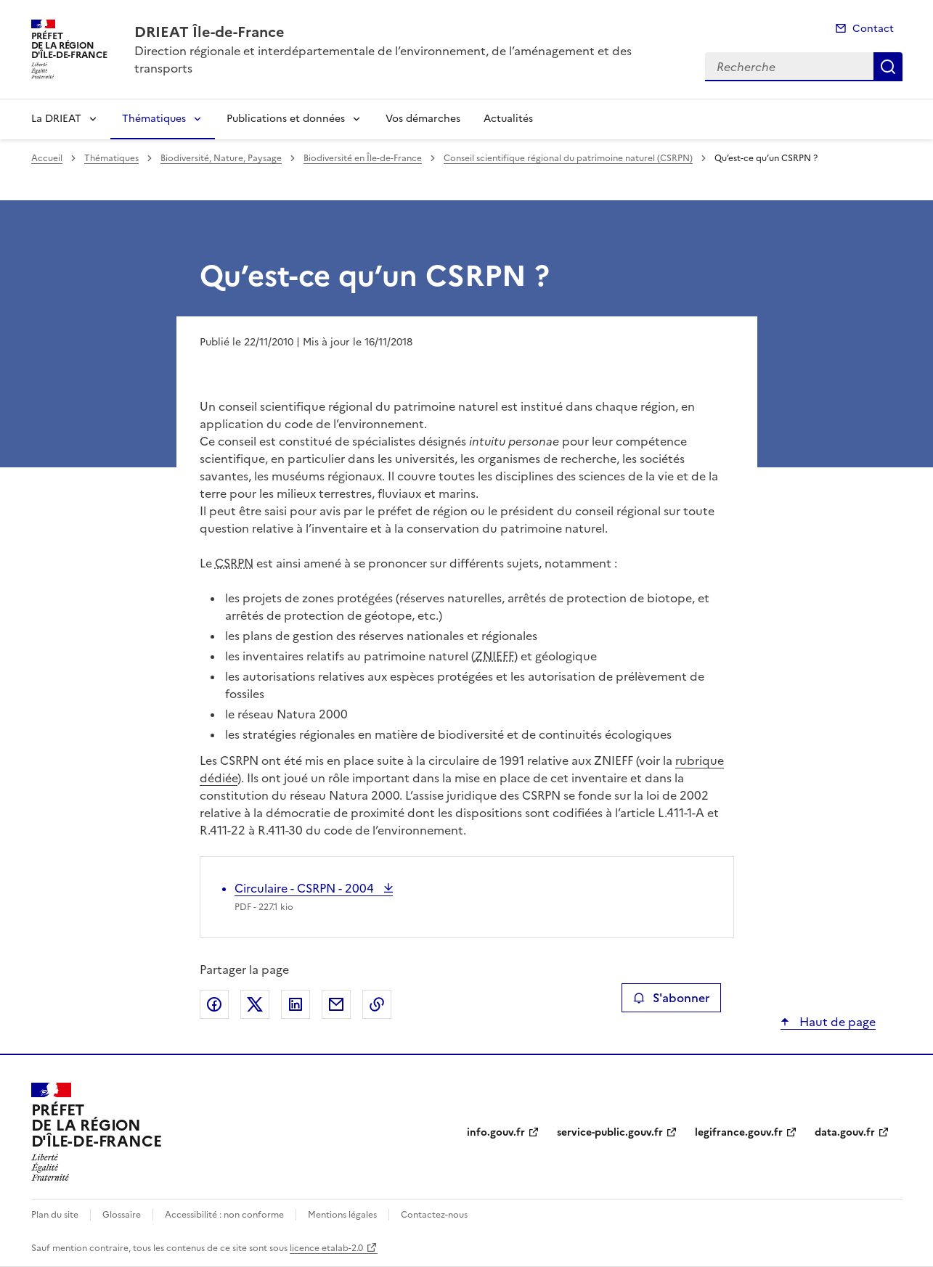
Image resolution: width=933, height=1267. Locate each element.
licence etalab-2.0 (326, 1248)
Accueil (46, 158)
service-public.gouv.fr (610, 1132)
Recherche (888, 66)
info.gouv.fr (496, 1132)
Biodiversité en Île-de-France (362, 158)
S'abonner (671, 997)
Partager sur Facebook (214, 1004)
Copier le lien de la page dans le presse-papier (376, 1004)
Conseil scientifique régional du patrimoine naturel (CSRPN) (568, 158)
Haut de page (836, 1021)
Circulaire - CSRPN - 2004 (306, 888)
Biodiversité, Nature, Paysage (221, 158)
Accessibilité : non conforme (224, 1214)
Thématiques (154, 118)
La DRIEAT (56, 118)
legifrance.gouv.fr (739, 1132)
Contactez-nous (434, 1214)
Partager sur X (254, 1004)
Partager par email (336, 1004)
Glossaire (121, 1214)
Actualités (508, 118)
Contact (873, 28)
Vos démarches (423, 118)
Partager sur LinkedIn (295, 1004)
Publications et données (286, 118)
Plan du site (54, 1214)
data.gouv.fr (845, 1132)
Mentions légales (342, 1214)
